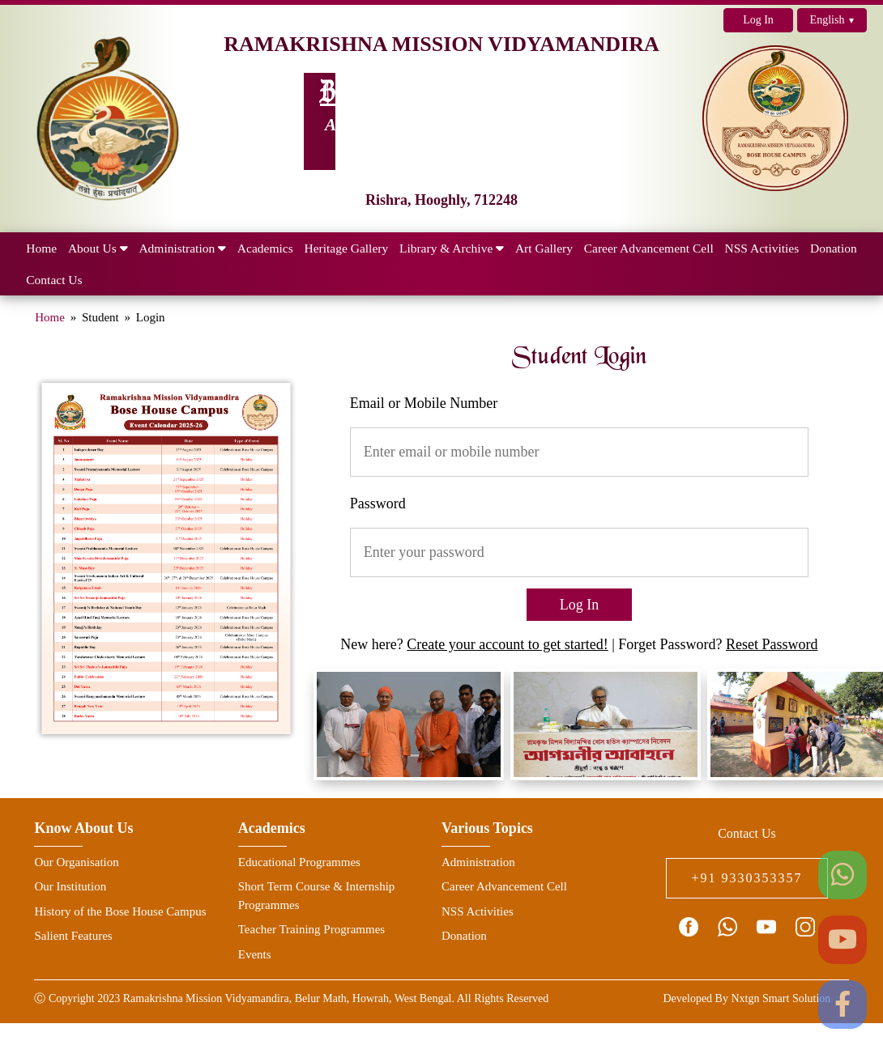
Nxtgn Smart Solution (780, 998)
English (832, 20)
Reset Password (772, 644)
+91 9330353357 (746, 878)
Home (50, 317)
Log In (758, 20)
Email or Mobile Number (423, 403)
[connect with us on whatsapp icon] (727, 926)
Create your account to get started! (507, 644)
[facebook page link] (688, 926)
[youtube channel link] (766, 926)
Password (378, 503)
